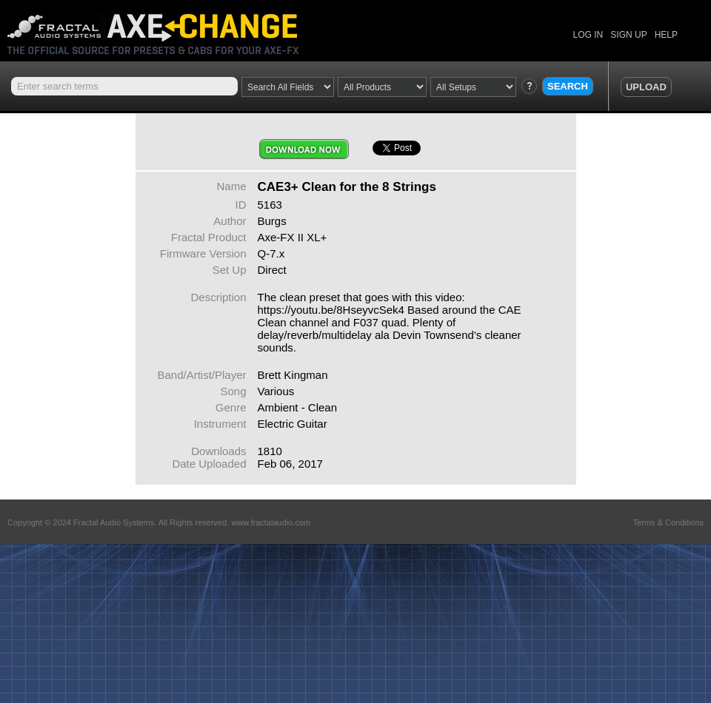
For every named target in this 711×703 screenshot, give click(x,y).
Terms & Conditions (668, 522)
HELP (666, 35)
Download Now (304, 149)
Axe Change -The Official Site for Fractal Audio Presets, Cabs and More (165, 28)
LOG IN (588, 35)
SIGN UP (628, 35)
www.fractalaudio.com (270, 522)
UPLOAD (646, 86)
